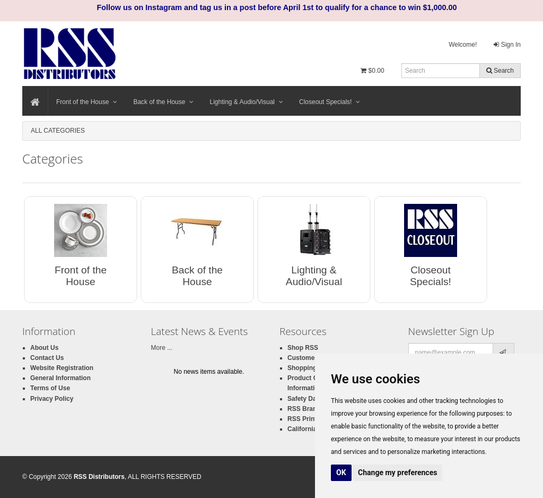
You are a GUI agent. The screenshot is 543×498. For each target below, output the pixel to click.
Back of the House (163, 102)
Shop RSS (302, 347)
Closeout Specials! (329, 102)
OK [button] (341, 472)
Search (500, 70)
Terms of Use (50, 388)
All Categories (58, 130)
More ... (162, 347)
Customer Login (311, 358)
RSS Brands (305, 409)
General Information (60, 378)
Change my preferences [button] (397, 472)
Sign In (507, 44)
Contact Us (47, 358)
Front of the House (86, 102)
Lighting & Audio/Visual (246, 102)
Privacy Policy (51, 398)
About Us (44, 347)
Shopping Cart (309, 368)
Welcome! (463, 44)
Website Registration (61, 368)
